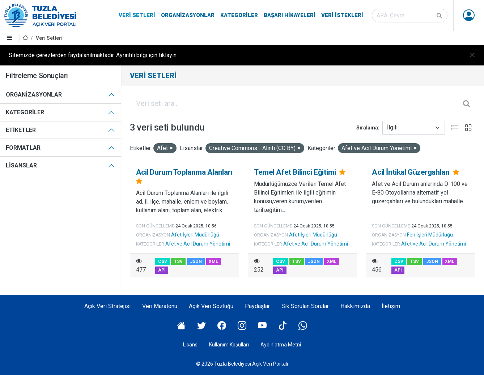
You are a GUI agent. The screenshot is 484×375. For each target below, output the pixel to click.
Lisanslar (21, 165)
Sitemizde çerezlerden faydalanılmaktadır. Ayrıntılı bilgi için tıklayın (93, 55)
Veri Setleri (137, 15)
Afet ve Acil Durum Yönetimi (197, 244)
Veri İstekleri (342, 15)
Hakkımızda (355, 306)
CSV (162, 261)
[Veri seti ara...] (303, 103)
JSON (196, 261)
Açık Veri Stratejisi (107, 306)
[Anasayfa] (25, 38)
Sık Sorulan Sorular (305, 306)
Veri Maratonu (159, 306)
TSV (178, 261)
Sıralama (367, 128)
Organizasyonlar (188, 15)
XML (213, 261)
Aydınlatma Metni (280, 345)
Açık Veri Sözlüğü (211, 306)
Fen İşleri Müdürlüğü (430, 235)
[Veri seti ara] (409, 15)
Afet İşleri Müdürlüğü (195, 235)
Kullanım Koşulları (229, 345)
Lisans (190, 345)
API (162, 270)
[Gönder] (439, 15)
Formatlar (23, 147)
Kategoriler (239, 15)
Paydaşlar (257, 306)
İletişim (391, 306)
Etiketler (21, 130)
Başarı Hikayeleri (289, 15)
